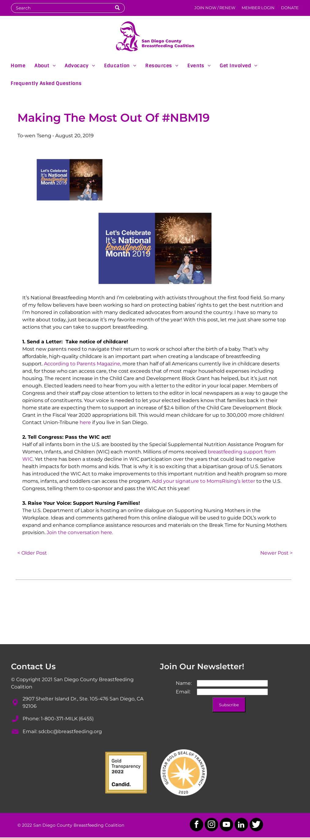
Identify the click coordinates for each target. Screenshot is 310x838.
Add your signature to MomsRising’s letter (203, 481)
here (85, 422)
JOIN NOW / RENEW (214, 7)
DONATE (290, 7)
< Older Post (32, 553)
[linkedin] (241, 825)
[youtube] (226, 825)
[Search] (68, 8)
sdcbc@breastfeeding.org (70, 731)
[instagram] (211, 825)
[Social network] (256, 825)
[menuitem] (18, 65)
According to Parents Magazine (82, 364)
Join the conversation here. (80, 532)
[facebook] (196, 825)
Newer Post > (276, 553)
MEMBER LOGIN (258, 7)
